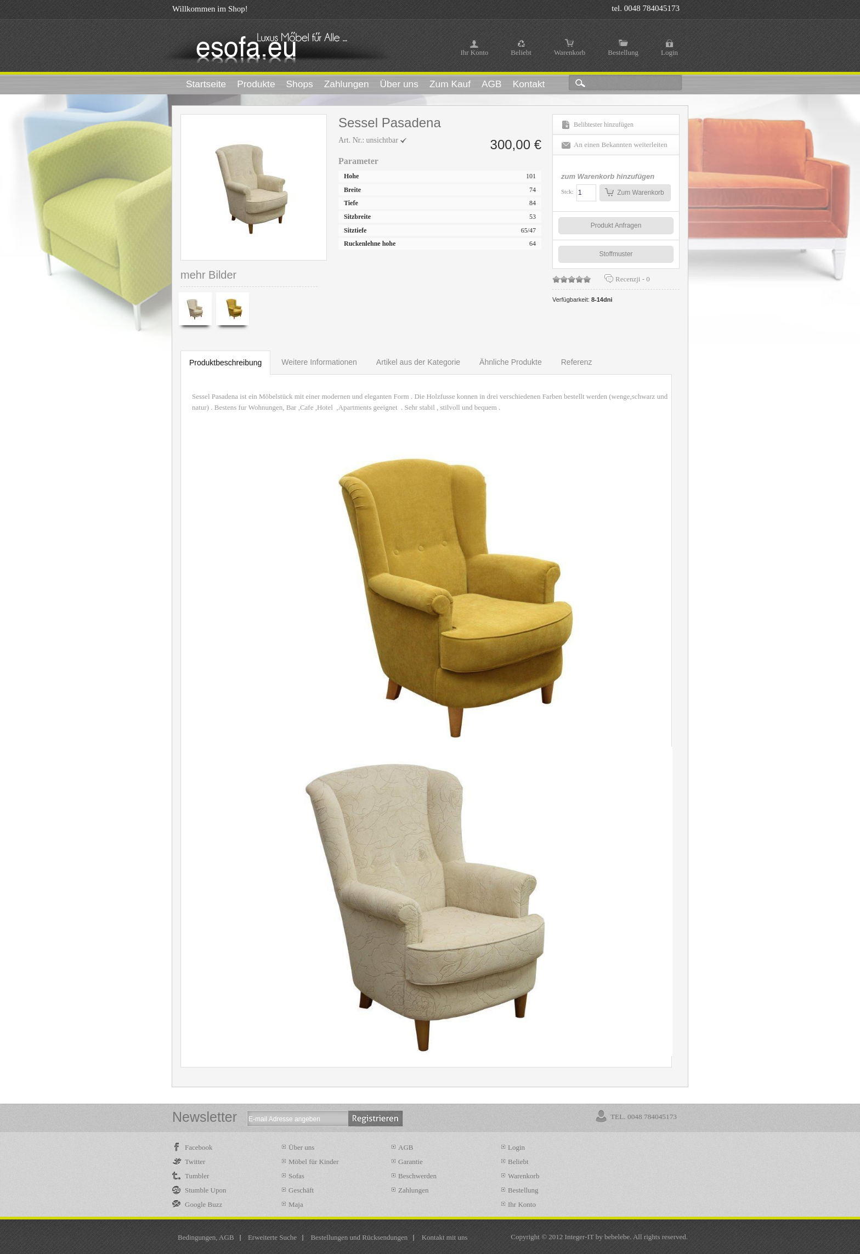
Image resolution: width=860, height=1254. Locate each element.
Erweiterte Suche (272, 1237)
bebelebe (617, 1237)
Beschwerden (417, 1176)
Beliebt (521, 52)
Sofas (296, 1176)
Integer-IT (579, 1237)
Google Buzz (203, 1204)
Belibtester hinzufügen (603, 124)
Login (669, 52)
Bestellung (623, 52)
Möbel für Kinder (313, 1161)
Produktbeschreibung (225, 362)
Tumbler (197, 1176)
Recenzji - (632, 279)
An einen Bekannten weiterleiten (620, 144)
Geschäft (301, 1190)
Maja (295, 1204)
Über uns (301, 1147)
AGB (405, 1147)
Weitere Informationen (319, 362)
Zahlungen (413, 1190)
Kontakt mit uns (445, 1237)
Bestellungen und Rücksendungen (359, 1237)
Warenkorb (569, 52)
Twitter (195, 1161)
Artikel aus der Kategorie (418, 362)
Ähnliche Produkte (510, 362)
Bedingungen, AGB (206, 1237)
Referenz (576, 362)
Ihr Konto (474, 52)
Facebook (199, 1147)
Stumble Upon (205, 1190)
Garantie (410, 1161)
